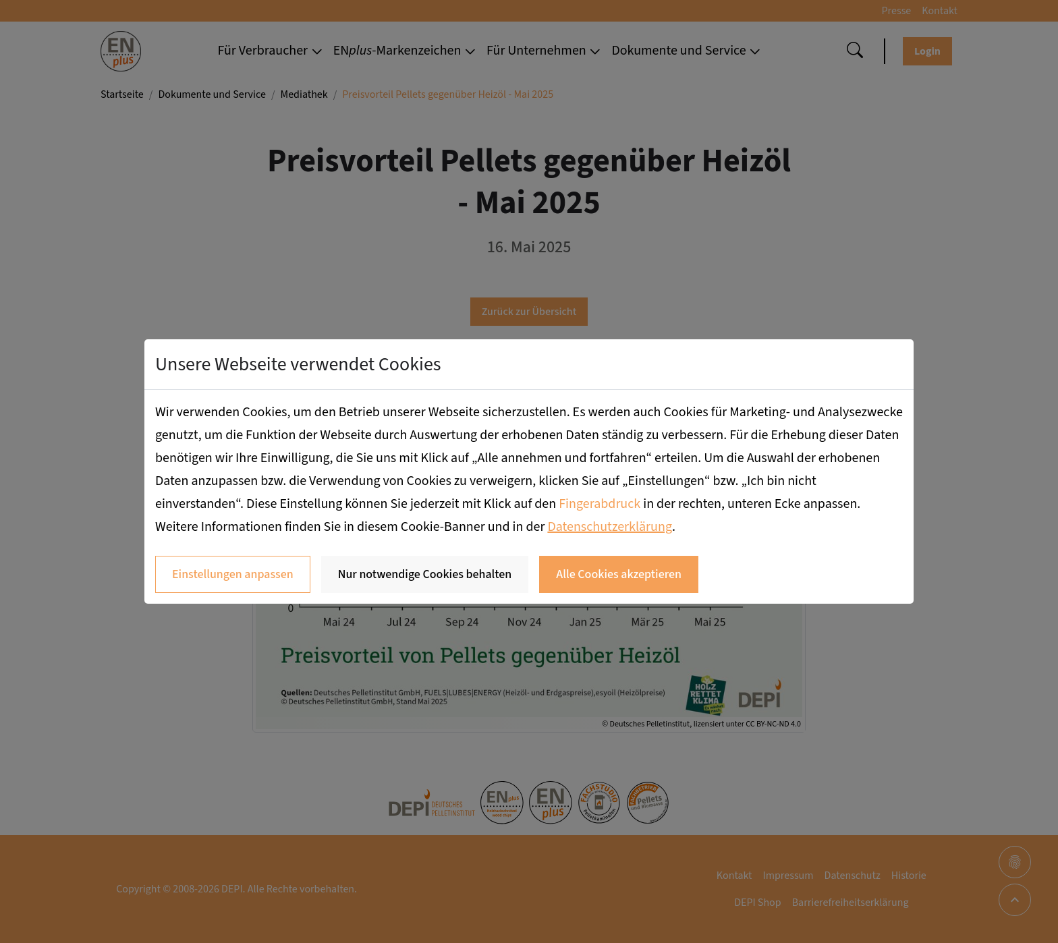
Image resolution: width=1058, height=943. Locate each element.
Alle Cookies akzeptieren (618, 574)
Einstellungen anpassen (233, 574)
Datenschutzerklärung (609, 526)
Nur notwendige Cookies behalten (425, 574)
